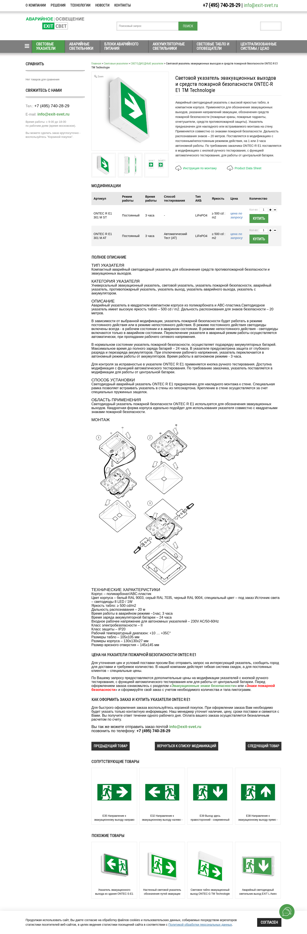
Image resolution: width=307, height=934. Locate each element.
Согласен (269, 922)
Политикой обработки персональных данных (200, 924)
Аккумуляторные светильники (169, 46)
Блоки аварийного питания (121, 46)
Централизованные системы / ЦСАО (259, 46)
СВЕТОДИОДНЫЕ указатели (147, 63)
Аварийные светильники (81, 46)
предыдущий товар (110, 746)
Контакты (122, 5)
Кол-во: (253, 209)
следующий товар (263, 746)
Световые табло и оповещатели (213, 46)
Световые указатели (45, 46)
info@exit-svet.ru (261, 5)
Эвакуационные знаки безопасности (203, 686)
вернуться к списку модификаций (186, 746)
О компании (36, 5)
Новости (102, 5)
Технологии (80, 5)
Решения (58, 5)
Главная (96, 63)
